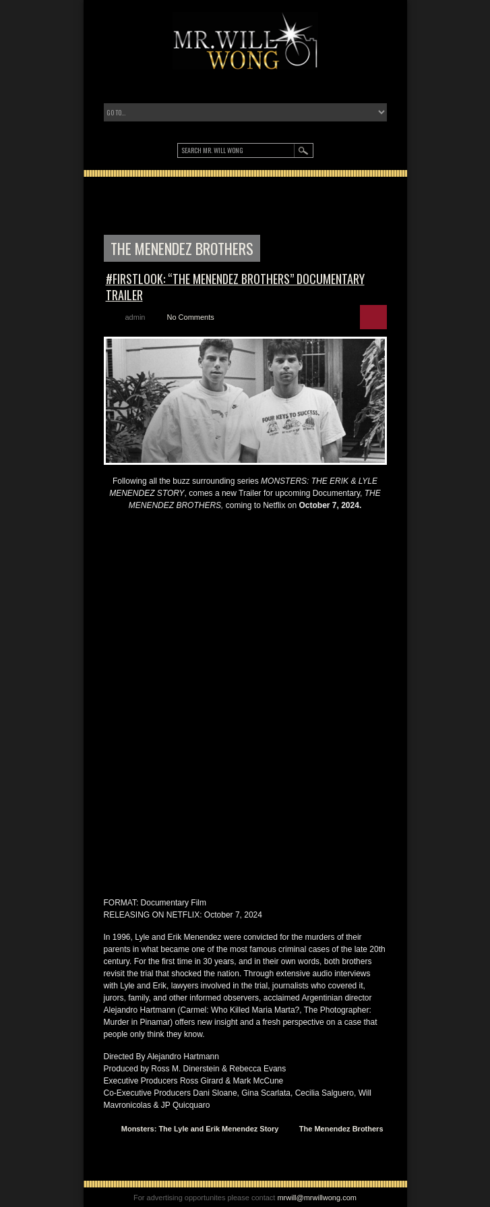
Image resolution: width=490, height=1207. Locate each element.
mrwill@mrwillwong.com (317, 1198)
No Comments (190, 317)
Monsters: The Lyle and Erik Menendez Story (200, 1129)
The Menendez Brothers (341, 1129)
